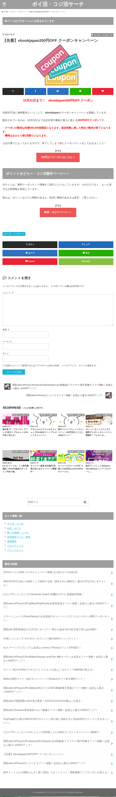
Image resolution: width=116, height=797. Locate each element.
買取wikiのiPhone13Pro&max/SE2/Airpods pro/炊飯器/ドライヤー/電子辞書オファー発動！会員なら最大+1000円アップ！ (56, 743)
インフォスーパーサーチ (56, 793)
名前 (6, 330)
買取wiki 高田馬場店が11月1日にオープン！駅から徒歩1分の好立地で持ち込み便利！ (50, 629)
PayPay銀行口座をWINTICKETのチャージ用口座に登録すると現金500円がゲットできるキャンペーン (56, 721)
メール (7, 342)
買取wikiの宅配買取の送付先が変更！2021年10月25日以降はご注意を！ (43, 701)
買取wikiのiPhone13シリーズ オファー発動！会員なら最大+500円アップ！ (45, 763)
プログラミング (15, 546)
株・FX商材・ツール (18, 533)
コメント (8, 293)
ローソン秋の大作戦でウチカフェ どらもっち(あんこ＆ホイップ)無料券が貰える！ (49, 670)
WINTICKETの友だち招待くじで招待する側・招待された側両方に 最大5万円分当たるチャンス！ (54, 584)
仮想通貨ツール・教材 (18, 537)
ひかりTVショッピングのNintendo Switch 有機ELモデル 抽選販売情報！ (43, 594)
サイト (5, 354)
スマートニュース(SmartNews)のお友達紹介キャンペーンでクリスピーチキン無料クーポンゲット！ (56, 619)
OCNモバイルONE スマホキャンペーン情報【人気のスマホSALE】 (41, 572)
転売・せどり (14, 529)
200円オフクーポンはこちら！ (58, 157)
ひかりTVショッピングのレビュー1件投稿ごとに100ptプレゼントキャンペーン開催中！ (52, 732)
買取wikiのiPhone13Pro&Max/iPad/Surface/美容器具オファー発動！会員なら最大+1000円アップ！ (56, 606)
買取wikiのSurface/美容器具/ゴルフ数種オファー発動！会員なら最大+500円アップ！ (50, 710)
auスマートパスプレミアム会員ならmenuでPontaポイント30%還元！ (42, 648)
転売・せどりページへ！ (58, 212)
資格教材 (11, 542)
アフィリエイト (15, 550)
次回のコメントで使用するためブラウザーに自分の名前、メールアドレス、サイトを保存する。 (51, 366)
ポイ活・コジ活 (15, 524)
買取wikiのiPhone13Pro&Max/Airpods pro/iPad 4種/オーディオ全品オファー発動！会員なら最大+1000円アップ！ (55, 659)
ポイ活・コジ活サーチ (58, 4)
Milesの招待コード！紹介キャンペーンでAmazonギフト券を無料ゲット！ (44, 679)
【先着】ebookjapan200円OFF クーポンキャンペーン (33, 754)
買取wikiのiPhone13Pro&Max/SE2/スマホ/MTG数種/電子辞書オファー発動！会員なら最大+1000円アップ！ (53, 690)
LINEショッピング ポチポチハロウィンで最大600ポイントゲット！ (40, 639)
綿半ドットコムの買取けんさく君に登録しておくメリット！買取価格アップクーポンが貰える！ (56, 773)
